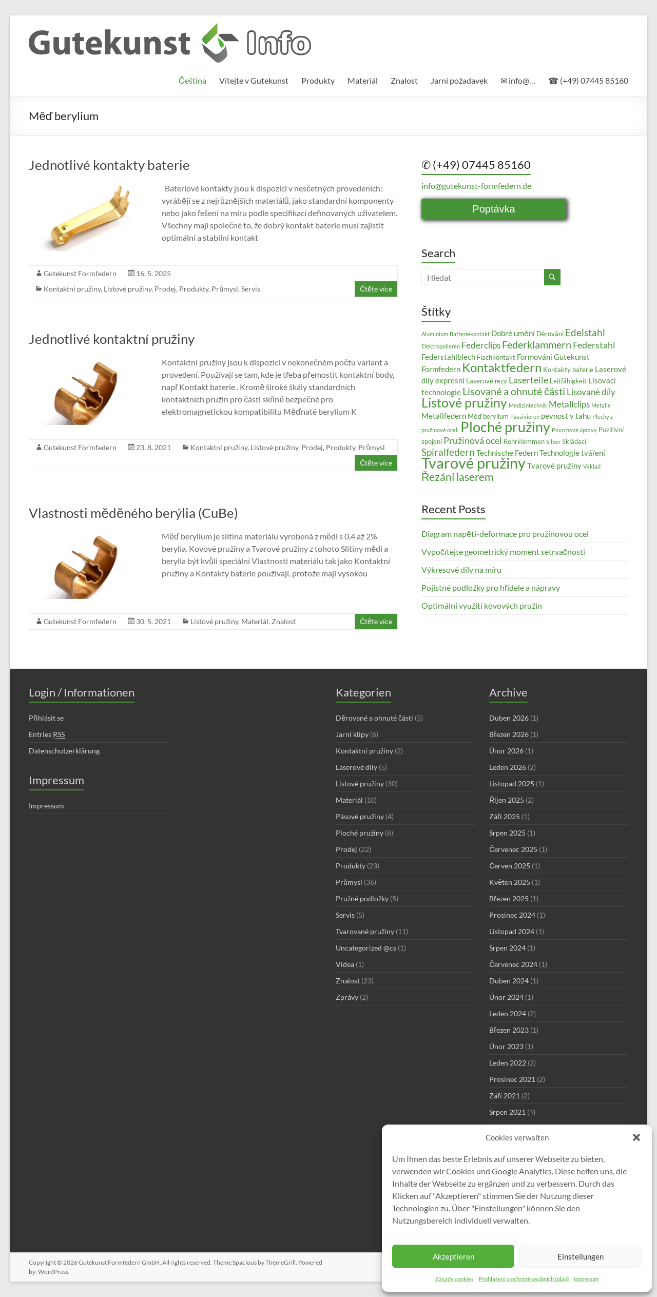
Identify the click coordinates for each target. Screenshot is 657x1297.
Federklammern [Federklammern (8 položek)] (536, 344)
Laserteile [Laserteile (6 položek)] (528, 379)
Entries (47, 734)
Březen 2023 (509, 1029)
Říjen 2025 (506, 800)
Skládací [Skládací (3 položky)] (574, 441)
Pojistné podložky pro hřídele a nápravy (490, 587)
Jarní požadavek (459, 80)
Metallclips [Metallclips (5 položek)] (569, 404)
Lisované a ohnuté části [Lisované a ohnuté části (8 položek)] (513, 391)
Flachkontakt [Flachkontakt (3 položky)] (496, 357)
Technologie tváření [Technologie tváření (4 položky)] (572, 452)
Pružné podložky (362, 898)
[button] (636, 1137)
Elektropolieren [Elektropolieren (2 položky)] (440, 346)
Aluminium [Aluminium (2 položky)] (434, 334)
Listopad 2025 (511, 783)
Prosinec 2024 (512, 915)
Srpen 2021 (507, 1112)
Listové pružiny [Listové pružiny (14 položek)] (464, 402)
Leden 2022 (507, 1062)
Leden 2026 (507, 767)
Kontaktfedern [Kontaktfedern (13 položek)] (502, 367)
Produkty (318, 80)
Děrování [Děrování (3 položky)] (550, 334)
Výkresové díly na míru (461, 569)
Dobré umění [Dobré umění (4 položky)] (512, 333)
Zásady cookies (454, 1278)
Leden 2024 (507, 1013)
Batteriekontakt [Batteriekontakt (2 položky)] (470, 334)
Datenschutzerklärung (64, 750)
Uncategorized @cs (366, 947)
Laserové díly (356, 767)
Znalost (404, 80)
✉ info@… (517, 80)
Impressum (46, 805)
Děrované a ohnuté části (374, 717)
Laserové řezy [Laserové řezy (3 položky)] (486, 381)
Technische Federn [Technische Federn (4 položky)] (507, 452)
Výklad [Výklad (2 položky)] (592, 466)
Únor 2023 (506, 1046)
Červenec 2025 (513, 849)
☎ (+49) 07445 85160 (588, 80)
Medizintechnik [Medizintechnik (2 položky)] (528, 405)
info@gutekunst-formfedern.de (476, 185)
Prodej (165, 288)
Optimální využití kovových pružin (481, 605)
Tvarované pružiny (365, 931)
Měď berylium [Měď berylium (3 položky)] (488, 416)
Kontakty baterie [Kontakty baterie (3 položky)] (568, 369)
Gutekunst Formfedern (80, 273)
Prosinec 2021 (512, 1079)
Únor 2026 (506, 750)
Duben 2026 (509, 717)
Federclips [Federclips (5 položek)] (480, 345)
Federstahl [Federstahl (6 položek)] (594, 345)
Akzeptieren (453, 1256)
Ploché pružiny (359, 832)
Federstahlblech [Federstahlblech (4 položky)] (448, 356)
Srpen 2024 (507, 947)
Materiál (362, 80)
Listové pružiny (127, 288)
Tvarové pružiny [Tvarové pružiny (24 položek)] (473, 463)
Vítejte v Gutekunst (253, 80)
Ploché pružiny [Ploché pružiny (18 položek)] (505, 426)
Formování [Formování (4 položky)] (534, 356)
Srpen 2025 (507, 832)
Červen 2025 (509, 865)
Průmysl (224, 288)
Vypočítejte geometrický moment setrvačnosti (503, 551)
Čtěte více (376, 288)
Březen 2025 (509, 898)
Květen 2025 (509, 882)
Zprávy (347, 997)
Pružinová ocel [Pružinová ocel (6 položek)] (472, 440)
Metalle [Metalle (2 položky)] (601, 405)
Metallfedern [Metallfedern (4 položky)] (443, 415)
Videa (345, 964)
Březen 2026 (509, 734)
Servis (250, 288)
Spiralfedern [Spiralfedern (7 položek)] (448, 452)
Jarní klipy (352, 734)
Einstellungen (580, 1256)
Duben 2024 (509, 980)
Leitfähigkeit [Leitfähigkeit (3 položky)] (568, 381)
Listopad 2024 (511, 931)
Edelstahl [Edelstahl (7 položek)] (585, 332)
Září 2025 (504, 816)
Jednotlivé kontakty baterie (109, 165)
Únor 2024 (506, 997)
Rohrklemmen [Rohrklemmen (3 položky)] (524, 441)
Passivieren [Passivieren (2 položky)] (524, 416)
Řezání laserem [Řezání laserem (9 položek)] (457, 476)
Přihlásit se (46, 717)
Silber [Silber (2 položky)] (553, 441)
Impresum (586, 1278)
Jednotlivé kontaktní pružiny (112, 339)
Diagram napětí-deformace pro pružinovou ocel (505, 533)
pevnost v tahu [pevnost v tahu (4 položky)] (566, 415)
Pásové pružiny (360, 816)
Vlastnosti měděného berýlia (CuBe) (133, 513)
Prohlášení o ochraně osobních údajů (524, 1278)
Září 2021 (504, 1095)
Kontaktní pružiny (72, 288)
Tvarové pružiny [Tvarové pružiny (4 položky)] (554, 465)
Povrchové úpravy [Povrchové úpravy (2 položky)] (574, 430)
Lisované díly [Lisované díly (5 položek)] (591, 391)
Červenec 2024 (513, 964)
